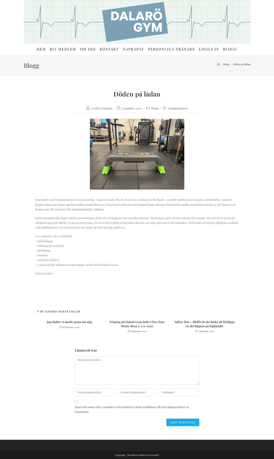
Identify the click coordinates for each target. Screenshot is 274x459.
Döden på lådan (241, 64)
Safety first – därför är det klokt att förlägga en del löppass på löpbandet (204, 324)
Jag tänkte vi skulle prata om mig (69, 322)
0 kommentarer (178, 108)
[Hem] (218, 64)
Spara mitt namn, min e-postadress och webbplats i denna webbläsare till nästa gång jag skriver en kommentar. (132, 409)
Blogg (154, 108)
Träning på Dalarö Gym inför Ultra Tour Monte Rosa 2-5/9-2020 (137, 324)
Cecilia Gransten (102, 108)
